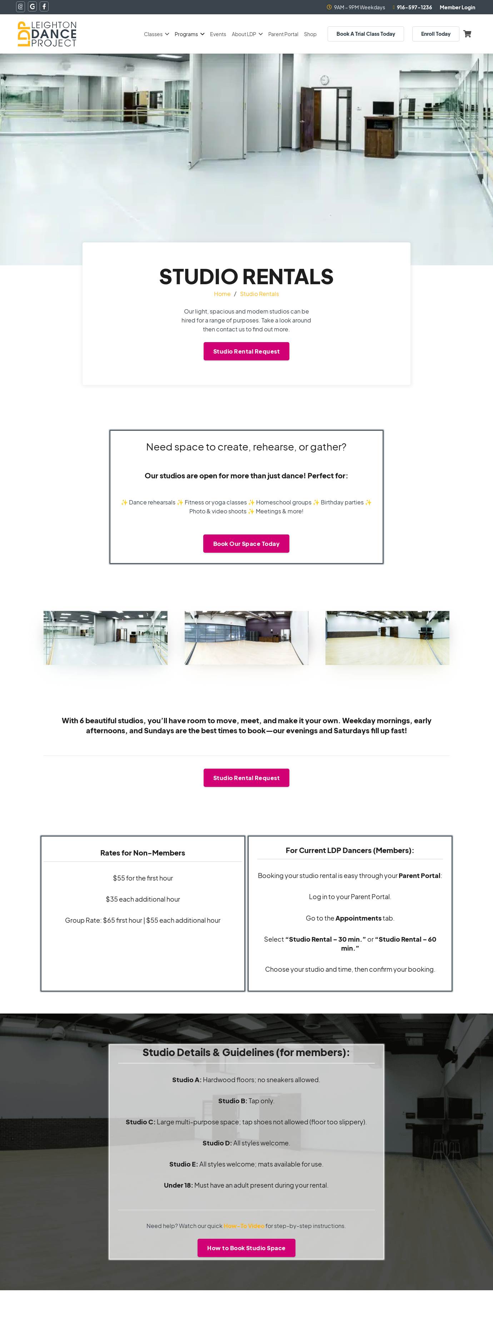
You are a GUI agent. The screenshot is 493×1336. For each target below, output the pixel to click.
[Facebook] (44, 6)
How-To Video (244, 1225)
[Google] (32, 6)
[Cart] (467, 34)
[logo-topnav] (47, 33)
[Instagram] (20, 7)
